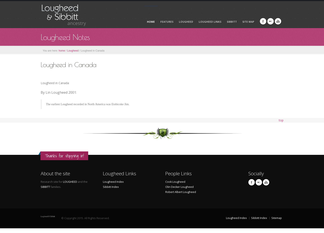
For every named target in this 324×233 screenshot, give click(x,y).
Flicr (270, 21)
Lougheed (73, 50)
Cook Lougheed (175, 182)
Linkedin (278, 21)
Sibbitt (232, 22)
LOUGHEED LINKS (210, 22)
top (281, 120)
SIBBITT (46, 187)
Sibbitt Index (111, 187)
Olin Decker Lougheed (179, 187)
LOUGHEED (186, 22)
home (62, 50)
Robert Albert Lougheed (180, 192)
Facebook (263, 21)
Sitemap (276, 218)
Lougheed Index (113, 182)
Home (151, 22)
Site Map (248, 22)
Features (166, 22)
